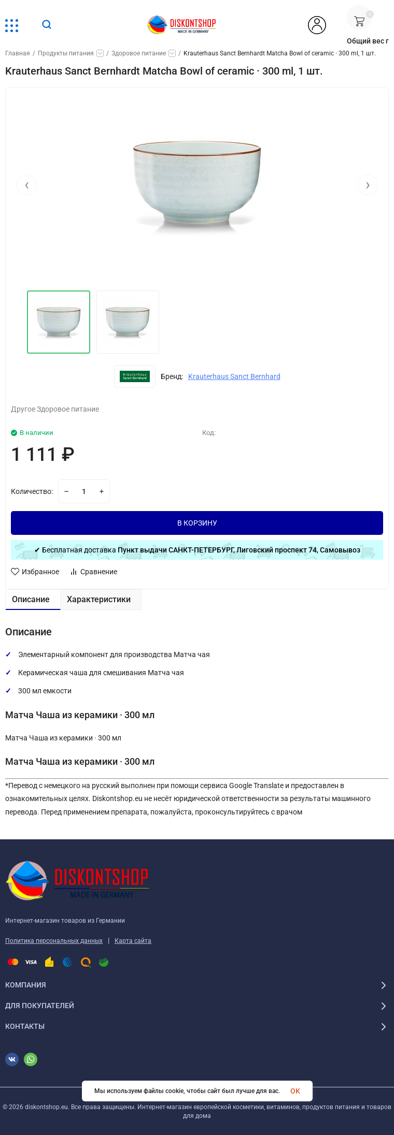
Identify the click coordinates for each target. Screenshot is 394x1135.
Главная (17, 53)
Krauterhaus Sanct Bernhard (234, 376)
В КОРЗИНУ (197, 523)
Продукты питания (66, 53)
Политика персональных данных (54, 940)
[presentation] (26, 187)
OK (295, 1091)
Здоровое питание (138, 53)
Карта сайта (133, 940)
